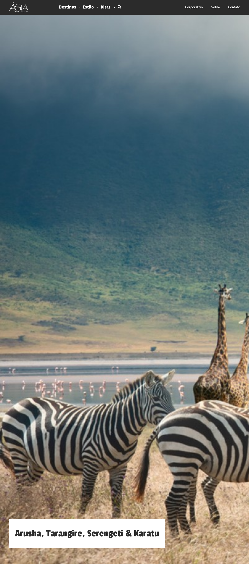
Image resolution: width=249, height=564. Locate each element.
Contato (234, 7)
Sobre (215, 7)
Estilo (88, 7)
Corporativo (194, 7)
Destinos (67, 7)
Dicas (106, 7)
